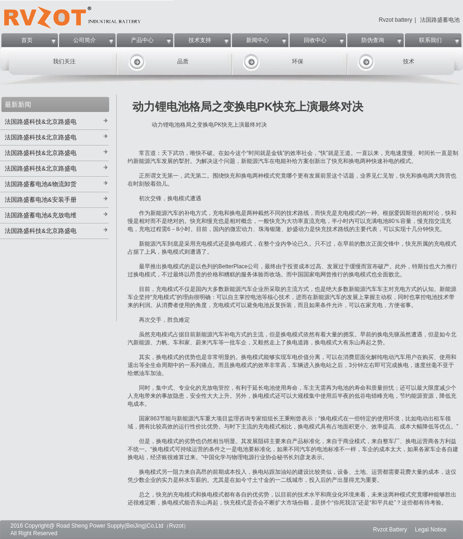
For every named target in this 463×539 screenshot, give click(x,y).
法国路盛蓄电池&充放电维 (41, 215)
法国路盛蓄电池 (440, 20)
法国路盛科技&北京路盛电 (41, 121)
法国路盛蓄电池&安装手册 (41, 199)
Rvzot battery (395, 20)
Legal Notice (430, 529)
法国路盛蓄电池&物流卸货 (41, 184)
